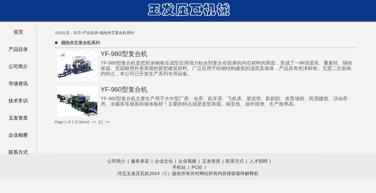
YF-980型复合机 (124, 53)
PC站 (197, 167)
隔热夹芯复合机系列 (117, 33)
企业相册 (18, 135)
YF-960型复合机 (124, 89)
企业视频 (187, 161)
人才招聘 (258, 161)
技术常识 (18, 100)
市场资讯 (18, 83)
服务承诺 (140, 161)
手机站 (179, 167)
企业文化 (164, 161)
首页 (18, 32)
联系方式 (18, 152)
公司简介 (18, 66)
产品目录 (18, 49)
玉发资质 (18, 118)
